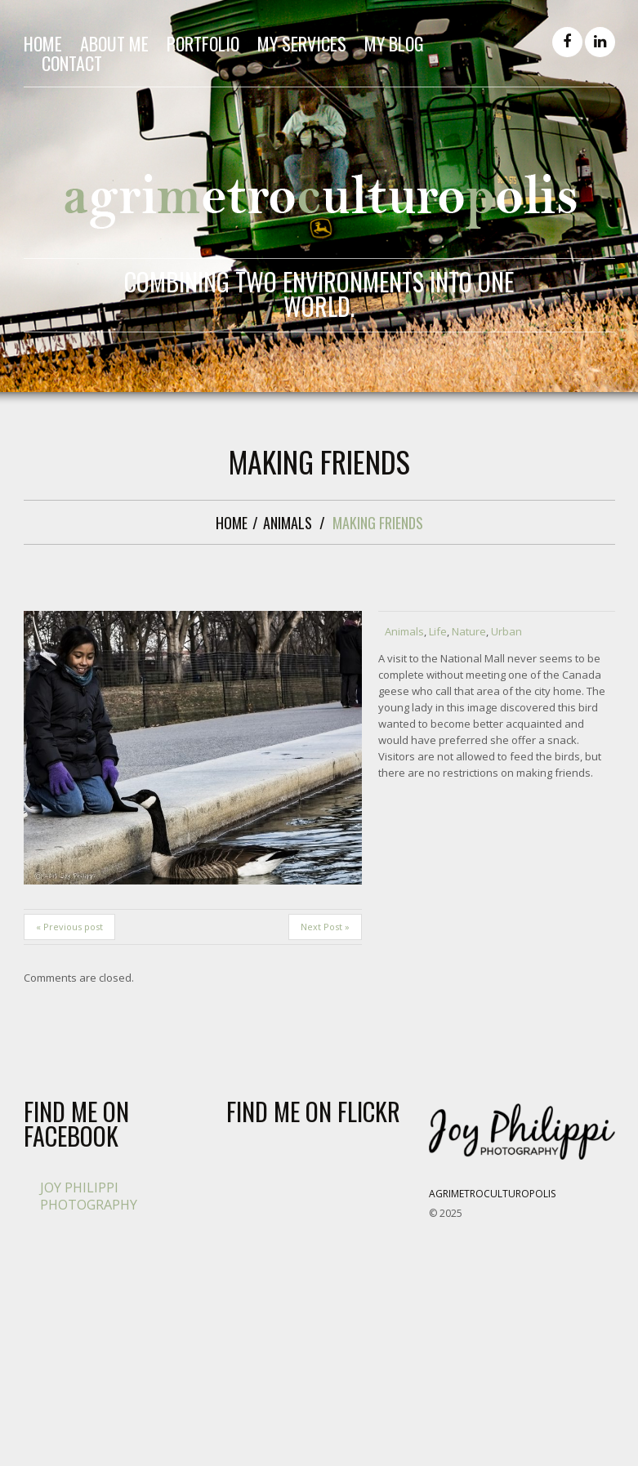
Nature (469, 631)
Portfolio (203, 43)
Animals (287, 522)
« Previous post (69, 926)
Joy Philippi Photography (88, 1196)
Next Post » (325, 926)
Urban (506, 631)
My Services (301, 43)
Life (438, 631)
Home (43, 43)
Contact (72, 63)
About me (114, 43)
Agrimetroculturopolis (492, 1194)
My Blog (394, 43)
